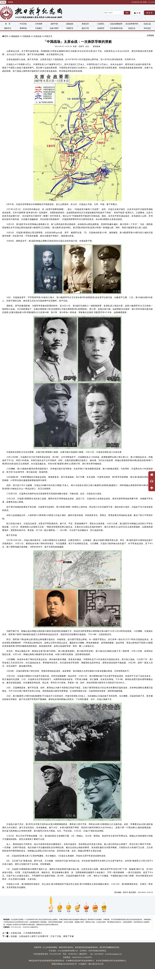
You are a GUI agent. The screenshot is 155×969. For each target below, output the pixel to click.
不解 (77, 912)
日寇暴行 (38, 28)
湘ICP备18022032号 (96, 964)
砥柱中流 (85, 28)
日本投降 (38, 24)
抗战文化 (131, 28)
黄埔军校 (23, 28)
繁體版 (10, 2)
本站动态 (147, 28)
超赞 (51, 912)
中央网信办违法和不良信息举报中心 (80, 961)
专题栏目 (69, 28)
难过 (104, 912)
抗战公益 (147, 24)
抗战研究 (100, 28)
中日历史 (23, 24)
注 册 (138, 13)
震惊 (86, 912)
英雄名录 (85, 24)
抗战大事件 (54, 28)
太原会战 (37, 36)
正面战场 (26, 36)
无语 (68, 912)
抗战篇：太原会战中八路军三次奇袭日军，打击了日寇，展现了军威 (42, 936)
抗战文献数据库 (116, 24)
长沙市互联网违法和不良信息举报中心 (111, 961)
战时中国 (54, 24)
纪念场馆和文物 (116, 28)
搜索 (127, 13)
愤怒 (95, 912)
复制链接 (96, 46)
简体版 (3, 2)
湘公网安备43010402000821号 (64, 964)
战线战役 (69, 24)
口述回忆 (100, 24)
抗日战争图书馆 (132, 24)
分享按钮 (150, 35)
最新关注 (7, 28)
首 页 (7, 24)
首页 (6, 36)
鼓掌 (60, 912)
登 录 (150, 13)
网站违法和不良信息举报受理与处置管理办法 (46, 961)
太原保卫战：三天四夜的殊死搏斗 (26, 933)
